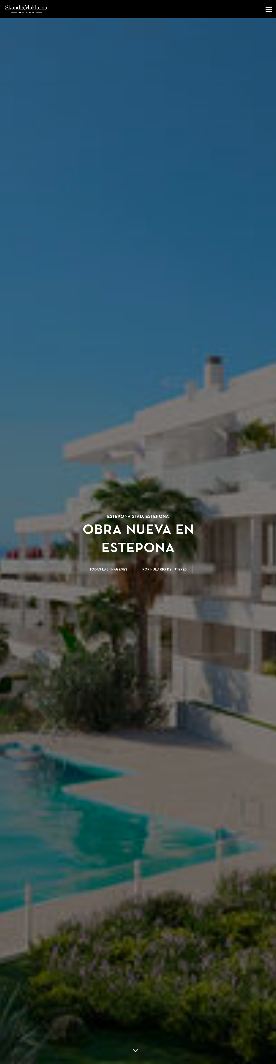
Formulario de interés (164, 569)
